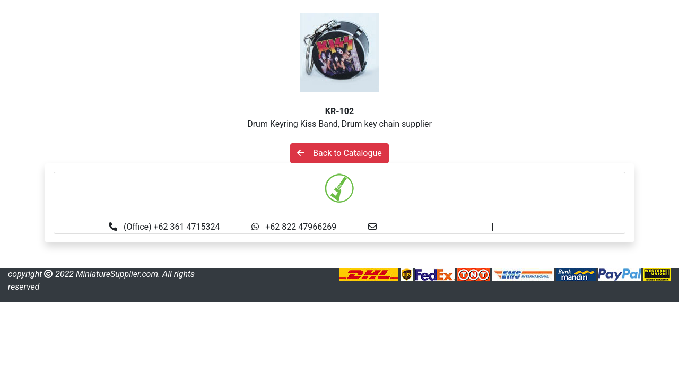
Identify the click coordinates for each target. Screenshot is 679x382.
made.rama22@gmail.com (545, 227)
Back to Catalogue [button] (339, 153)
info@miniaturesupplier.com (437, 227)
